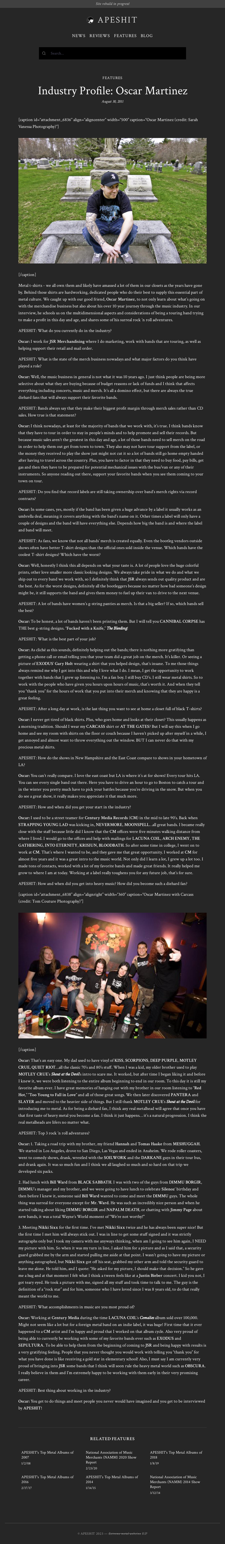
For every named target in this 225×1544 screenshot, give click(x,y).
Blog (147, 36)
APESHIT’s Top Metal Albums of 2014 (112, 1480)
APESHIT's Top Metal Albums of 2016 (47, 1480)
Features (125, 36)
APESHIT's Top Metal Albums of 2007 (47, 1455)
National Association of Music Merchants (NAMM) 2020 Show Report (111, 1457)
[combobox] (112, 53)
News (79, 36)
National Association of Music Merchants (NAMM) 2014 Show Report (175, 1482)
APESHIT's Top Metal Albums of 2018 (176, 1455)
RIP (144, 1533)
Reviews (99, 36)
